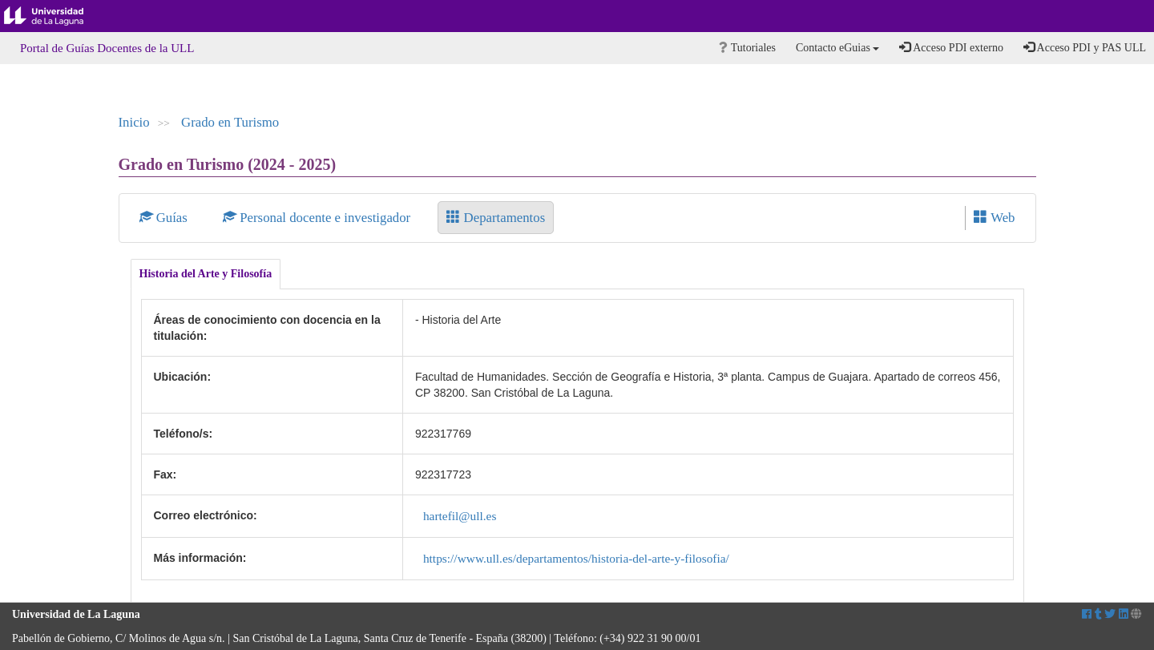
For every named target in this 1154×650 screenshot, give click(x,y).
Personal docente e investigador (318, 217)
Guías (165, 217)
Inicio (134, 122)
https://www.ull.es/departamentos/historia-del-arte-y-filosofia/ (576, 558)
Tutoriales (747, 48)
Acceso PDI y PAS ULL (1084, 47)
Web (994, 217)
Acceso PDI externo (951, 47)
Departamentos (495, 217)
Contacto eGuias (837, 48)
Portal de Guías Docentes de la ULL (107, 48)
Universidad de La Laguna (56, 16)
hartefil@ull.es (460, 516)
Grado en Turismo (230, 122)
